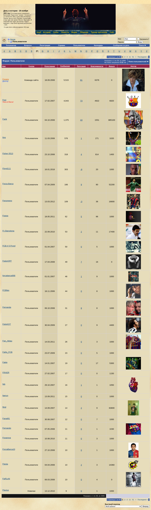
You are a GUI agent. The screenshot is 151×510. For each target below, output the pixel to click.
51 (133, 57)
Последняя (142, 57)
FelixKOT (7, 324)
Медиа (74, 32)
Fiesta (5, 464)
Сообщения (65, 66)
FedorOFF (7, 261)
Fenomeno (7, 201)
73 (81, 101)
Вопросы (28, 45)
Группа (31, 66)
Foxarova (7, 438)
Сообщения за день (121, 45)
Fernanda (7, 307)
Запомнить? (143, 39)
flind (4, 407)
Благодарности (97, 66)
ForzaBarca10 (9, 449)
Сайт (112, 32)
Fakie (5, 362)
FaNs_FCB (7, 352)
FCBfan (6, 290)
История (46, 32)
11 (130, 57)
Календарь (98, 45)
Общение (84, 32)
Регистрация (45, 45)
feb (4, 384)
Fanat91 (6, 418)
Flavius (6, 490)
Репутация (81, 66)
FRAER (6, 372)
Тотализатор (11, 45)
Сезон (55, 32)
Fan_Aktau (7, 341)
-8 (81, 169)
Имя (4, 66)
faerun (5, 395)
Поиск (141, 45)
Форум (12, 39)
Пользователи (79, 45)
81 (81, 80)
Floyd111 (7, 168)
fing (4, 137)
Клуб (39, 32)
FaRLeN (6, 479)
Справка (61, 45)
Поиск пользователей (137, 61)
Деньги (112, 66)
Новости (64, 32)
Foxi (4, 100)
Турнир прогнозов (98, 32)
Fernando (7, 428)
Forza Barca (8, 184)
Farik (5, 119)
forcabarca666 (9, 275)
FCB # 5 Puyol (9, 246)
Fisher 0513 (8, 153)
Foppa (5, 216)
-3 (81, 201)
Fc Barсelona (8, 231)
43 (81, 120)
